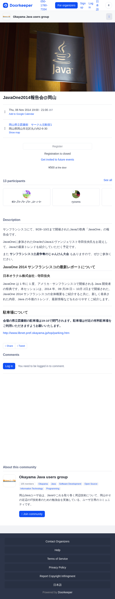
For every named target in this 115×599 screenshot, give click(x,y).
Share (9, 346)
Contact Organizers (58, 541)
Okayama (43, 484)
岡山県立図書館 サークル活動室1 (31, 124)
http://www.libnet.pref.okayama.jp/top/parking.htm (36, 333)
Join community (32, 514)
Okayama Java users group (31, 16)
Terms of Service (57, 558)
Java (53, 484)
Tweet (21, 346)
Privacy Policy (57, 567)
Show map (14, 132)
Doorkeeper (65, 592)
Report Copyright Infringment (57, 576)
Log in (9, 366)
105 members (27, 484)
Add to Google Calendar (21, 114)
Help (57, 550)
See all (108, 180)
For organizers (66, 5)
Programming (52, 488)
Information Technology (31, 488)
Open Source (91, 484)
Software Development (70, 484)
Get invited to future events (57, 159)
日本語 (57, 584)
